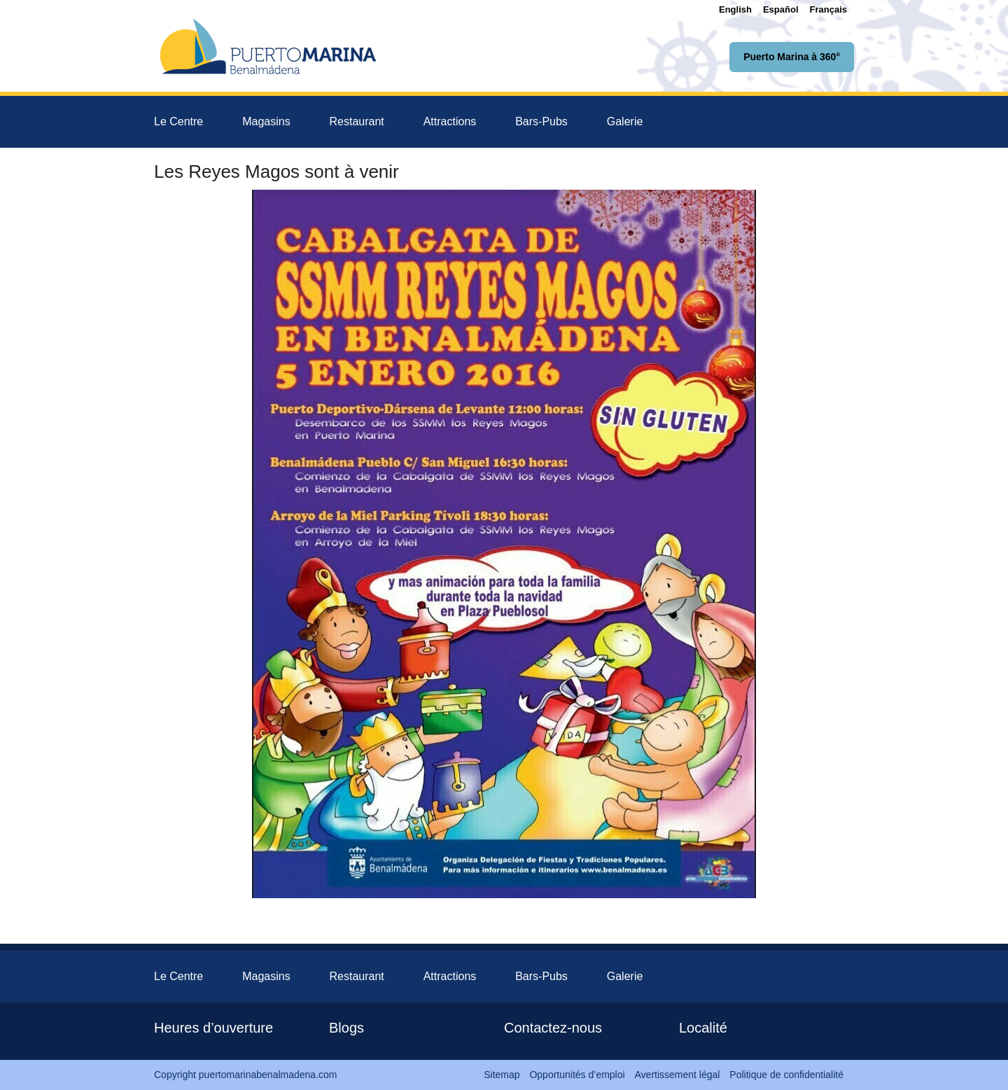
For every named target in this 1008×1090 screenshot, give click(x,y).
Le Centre (178, 121)
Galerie (625, 121)
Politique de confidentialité (786, 1074)
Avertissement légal (677, 1074)
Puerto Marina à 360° (791, 56)
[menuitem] (735, 9)
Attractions (450, 121)
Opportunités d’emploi (576, 1074)
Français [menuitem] (828, 9)
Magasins (266, 121)
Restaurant (357, 121)
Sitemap (501, 1074)
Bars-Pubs (541, 121)
